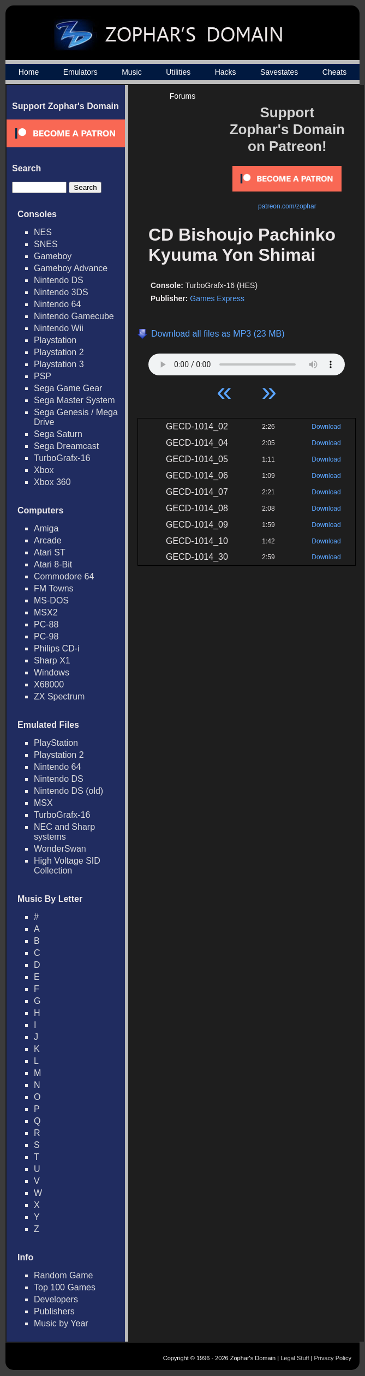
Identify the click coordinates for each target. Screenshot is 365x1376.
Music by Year (61, 1323)
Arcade (48, 540)
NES (43, 232)
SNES (46, 244)
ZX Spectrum (59, 696)
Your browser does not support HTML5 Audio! (246, 361)
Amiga (46, 528)
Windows (51, 672)
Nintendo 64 (57, 304)
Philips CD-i (57, 648)
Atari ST (49, 552)
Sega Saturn (58, 434)
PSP (42, 376)
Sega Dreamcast (66, 446)
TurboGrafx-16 (62, 458)
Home (29, 72)
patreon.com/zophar (287, 206)
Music (132, 72)
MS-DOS (51, 600)
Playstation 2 (59, 352)
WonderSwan (60, 848)
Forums (182, 96)
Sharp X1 (52, 660)
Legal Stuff (294, 1358)
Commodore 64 (64, 576)
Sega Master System (74, 400)
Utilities (178, 72)
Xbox (43, 470)
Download (326, 426)
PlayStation (56, 742)
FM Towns (54, 588)
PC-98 (46, 636)
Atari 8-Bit (53, 564)
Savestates (279, 72)
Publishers (54, 1311)
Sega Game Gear (68, 388)
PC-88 (46, 624)
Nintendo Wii (58, 328)
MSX (43, 802)
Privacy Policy (332, 1358)
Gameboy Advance (70, 268)
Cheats (334, 72)
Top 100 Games (64, 1287)
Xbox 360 (52, 482)
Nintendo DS (58, 280)
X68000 (49, 684)
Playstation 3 (59, 364)
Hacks (225, 72)
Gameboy (52, 256)
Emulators (80, 72)
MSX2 (46, 612)
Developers (56, 1299)
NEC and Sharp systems (64, 831)
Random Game (63, 1275)
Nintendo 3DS (61, 292)
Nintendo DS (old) (68, 790)
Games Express (217, 298)
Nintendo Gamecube (74, 316)
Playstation (55, 340)
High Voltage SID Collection (67, 865)
